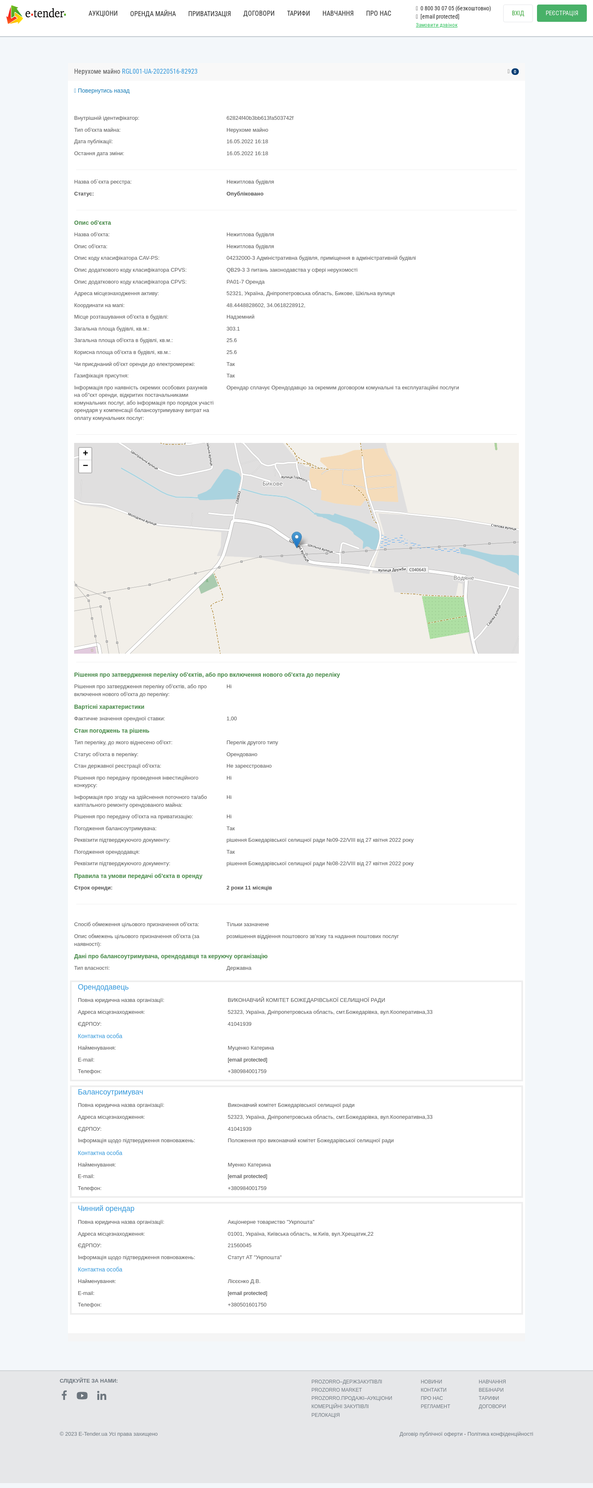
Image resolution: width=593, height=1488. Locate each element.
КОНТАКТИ (434, 1395)
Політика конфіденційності (500, 1439)
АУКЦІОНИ (103, 13)
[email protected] (247, 1065)
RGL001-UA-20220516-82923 (160, 76)
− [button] (85, 471)
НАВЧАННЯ (338, 13)
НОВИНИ (431, 1387)
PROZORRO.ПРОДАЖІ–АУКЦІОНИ (351, 1403)
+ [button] (85, 459)
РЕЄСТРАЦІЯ (562, 13)
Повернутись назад (102, 95)
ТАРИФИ (298, 13)
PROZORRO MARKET (336, 1395)
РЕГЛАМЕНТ (436, 1411)
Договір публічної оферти (430, 1439)
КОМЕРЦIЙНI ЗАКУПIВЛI (340, 1411)
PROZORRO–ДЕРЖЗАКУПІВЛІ (346, 1387)
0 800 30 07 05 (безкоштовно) (453, 8)
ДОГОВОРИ (259, 13)
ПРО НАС (378, 13)
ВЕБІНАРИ (491, 1395)
